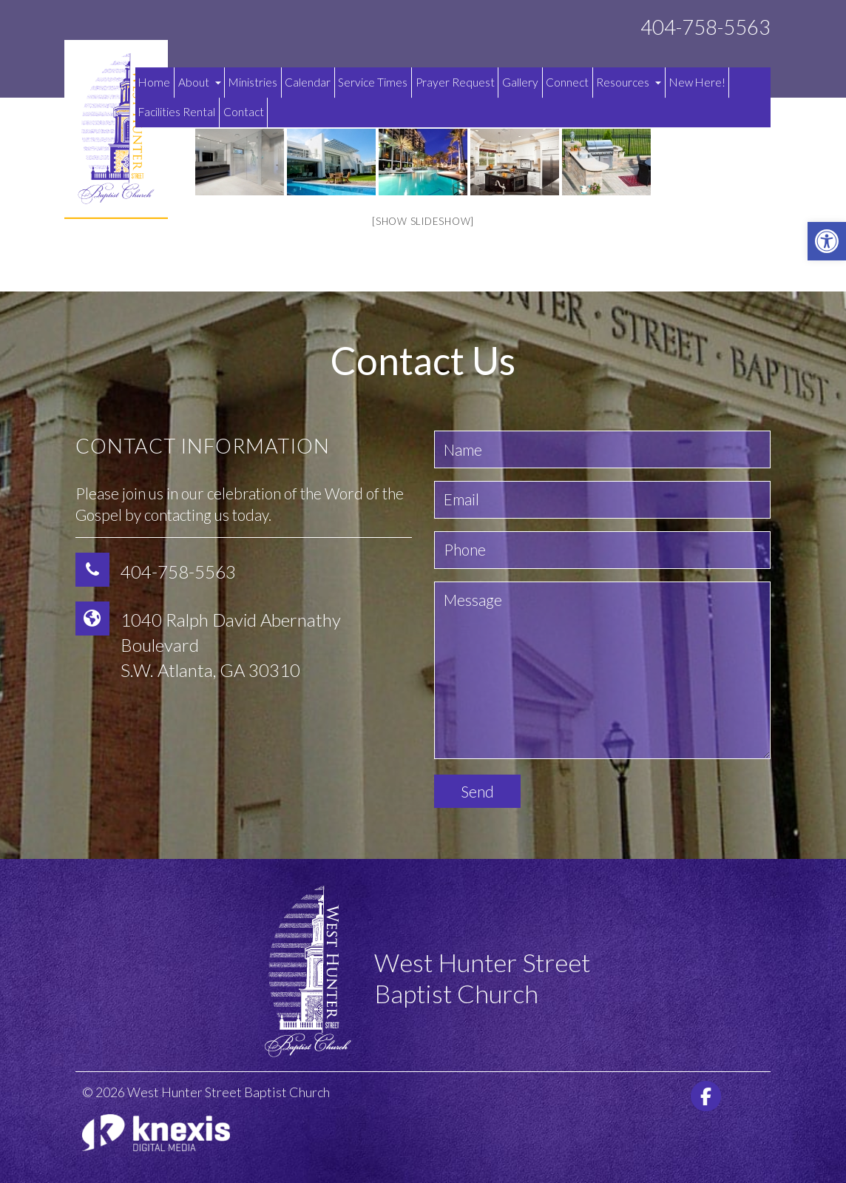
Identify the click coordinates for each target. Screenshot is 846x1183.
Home (154, 82)
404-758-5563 (705, 27)
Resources (628, 82)
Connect (567, 82)
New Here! (697, 82)
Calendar (308, 82)
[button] (827, 241)
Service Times (372, 82)
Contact (243, 111)
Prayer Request (455, 82)
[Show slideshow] (423, 221)
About (199, 82)
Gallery (520, 82)
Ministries (253, 82)
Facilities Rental (176, 111)
